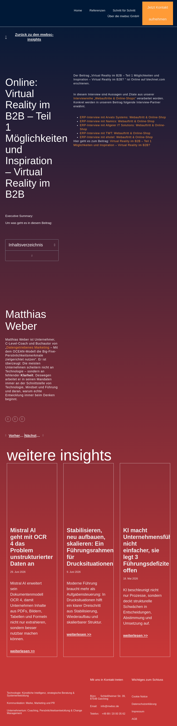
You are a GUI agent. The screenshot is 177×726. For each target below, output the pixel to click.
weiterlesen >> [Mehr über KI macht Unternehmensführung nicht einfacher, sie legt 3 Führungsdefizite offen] (135, 635)
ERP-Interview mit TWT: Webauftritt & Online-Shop (115, 133)
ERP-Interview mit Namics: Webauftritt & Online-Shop (117, 121)
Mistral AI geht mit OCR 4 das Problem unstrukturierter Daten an (31, 547)
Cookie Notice (140, 696)
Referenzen (97, 10)
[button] (54, 245)
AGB (134, 719)
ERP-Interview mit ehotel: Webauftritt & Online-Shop (116, 137)
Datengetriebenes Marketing (28, 347)
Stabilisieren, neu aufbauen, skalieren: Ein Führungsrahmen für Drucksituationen (90, 547)
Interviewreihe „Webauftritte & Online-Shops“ (105, 98)
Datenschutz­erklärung (144, 704)
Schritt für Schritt (124, 10)
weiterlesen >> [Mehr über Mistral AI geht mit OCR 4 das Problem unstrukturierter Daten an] (22, 651)
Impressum (138, 711)
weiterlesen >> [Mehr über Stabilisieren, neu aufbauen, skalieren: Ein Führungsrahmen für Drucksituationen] (79, 634)
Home (78, 10)
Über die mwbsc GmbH (123, 16)
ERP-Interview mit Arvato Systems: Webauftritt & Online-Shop (123, 117)
